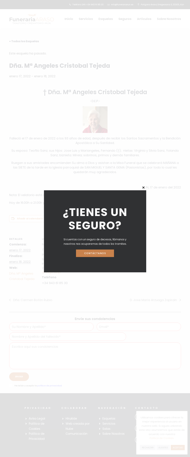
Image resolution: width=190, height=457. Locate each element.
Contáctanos (95, 253)
